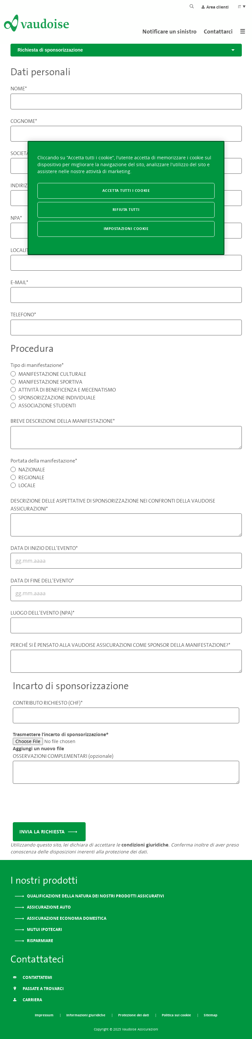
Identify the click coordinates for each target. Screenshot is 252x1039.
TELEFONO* (23, 314)
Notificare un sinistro (169, 31)
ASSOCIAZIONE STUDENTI (47, 405)
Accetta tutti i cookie (126, 190)
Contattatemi (32, 977)
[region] (126, 198)
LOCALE (26, 485)
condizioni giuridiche (144, 845)
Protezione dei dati (134, 1015)
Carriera (27, 1000)
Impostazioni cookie (126, 228)
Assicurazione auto (48, 907)
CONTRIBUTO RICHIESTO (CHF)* (48, 703)
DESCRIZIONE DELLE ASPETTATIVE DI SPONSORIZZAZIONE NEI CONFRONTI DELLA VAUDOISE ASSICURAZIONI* (112, 504)
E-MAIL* (19, 282)
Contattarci (218, 31)
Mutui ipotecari (44, 929)
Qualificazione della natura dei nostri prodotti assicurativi (95, 896)
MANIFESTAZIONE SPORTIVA (50, 382)
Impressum (44, 1015)
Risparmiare (39, 940)
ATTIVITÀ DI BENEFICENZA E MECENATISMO (67, 390)
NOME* (18, 88)
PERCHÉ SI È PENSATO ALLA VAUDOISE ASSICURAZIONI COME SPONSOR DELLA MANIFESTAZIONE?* (120, 645)
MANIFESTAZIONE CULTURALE (52, 374)
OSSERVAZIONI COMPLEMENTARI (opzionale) (63, 756)
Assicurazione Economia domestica (66, 918)
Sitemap (210, 1015)
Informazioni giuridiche (86, 1015)
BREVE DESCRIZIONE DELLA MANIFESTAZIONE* (62, 421)
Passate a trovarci (38, 988)
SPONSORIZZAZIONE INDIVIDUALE (56, 397)
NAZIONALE (31, 469)
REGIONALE (31, 477)
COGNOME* (23, 121)
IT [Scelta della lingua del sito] (242, 6)
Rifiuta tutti (126, 209)
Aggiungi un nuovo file (38, 748)
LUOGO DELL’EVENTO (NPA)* (42, 613)
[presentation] (63, 804)
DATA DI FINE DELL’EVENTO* (42, 580)
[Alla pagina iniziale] (36, 24)
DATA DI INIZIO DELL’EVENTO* (44, 548)
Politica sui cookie (177, 1015)
